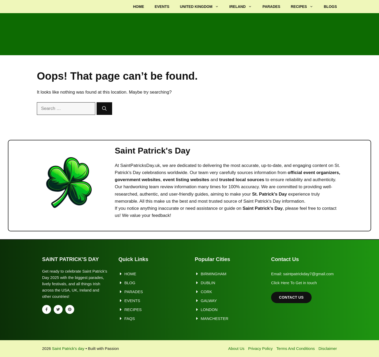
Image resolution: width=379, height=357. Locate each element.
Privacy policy (260, 348)
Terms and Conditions (295, 348)
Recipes (304, 7)
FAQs (129, 318)
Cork (206, 291)
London (209, 309)
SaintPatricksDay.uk (140, 165)
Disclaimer (327, 348)
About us (236, 348)
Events (161, 6)
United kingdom (202, 7)
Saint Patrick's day (68, 348)
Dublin (208, 282)
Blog (130, 282)
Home (138, 6)
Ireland (243, 7)
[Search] (104, 108)
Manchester (214, 318)
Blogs (330, 6)
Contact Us (291, 297)
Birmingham (214, 274)
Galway (209, 300)
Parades (271, 6)
